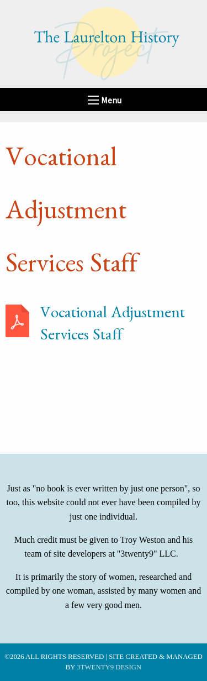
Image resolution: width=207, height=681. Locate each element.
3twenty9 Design (109, 667)
